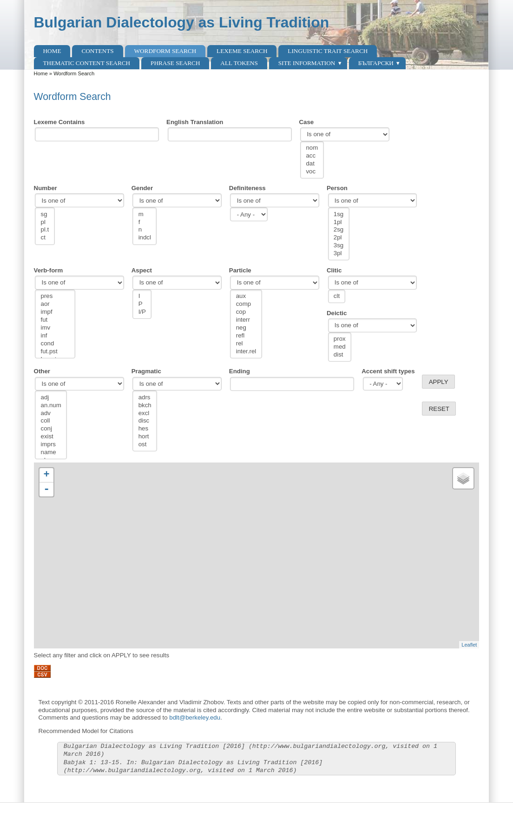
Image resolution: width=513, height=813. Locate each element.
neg (246, 328)
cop (246, 312)
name (51, 452)
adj (51, 398)
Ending (239, 371)
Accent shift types (388, 371)
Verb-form (48, 270)
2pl (338, 238)
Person (337, 188)
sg (45, 214)
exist (51, 437)
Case (306, 122)
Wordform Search (165, 50)
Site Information (306, 62)
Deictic (337, 313)
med (340, 347)
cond (55, 344)
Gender (142, 188)
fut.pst (55, 352)
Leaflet (469, 645)
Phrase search (175, 62)
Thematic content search (87, 62)
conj (51, 429)
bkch (145, 406)
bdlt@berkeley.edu (194, 717)
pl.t (45, 230)
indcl (145, 238)
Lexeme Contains (59, 122)
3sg (338, 246)
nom (312, 148)
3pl (338, 254)
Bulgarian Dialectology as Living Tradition (181, 22)
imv (55, 328)
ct (45, 238)
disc (145, 421)
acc (312, 156)
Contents (97, 50)
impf (55, 312)
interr (246, 320)
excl (145, 413)
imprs (51, 445)
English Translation (194, 122)
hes (145, 429)
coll (51, 421)
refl (246, 336)
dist (340, 355)
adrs (145, 398)
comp (246, 304)
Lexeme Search (242, 50)
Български (376, 62)
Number (45, 188)
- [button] (46, 489)
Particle (240, 270)
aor (55, 304)
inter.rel (246, 352)
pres (55, 296)
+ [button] (46, 475)
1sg (338, 214)
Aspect (142, 270)
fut (55, 320)
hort (145, 437)
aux (246, 296)
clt (337, 296)
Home (52, 50)
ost (145, 445)
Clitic (334, 270)
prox (340, 339)
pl (45, 222)
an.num (51, 406)
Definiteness (247, 188)
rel (246, 344)
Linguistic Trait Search (328, 50)
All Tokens (238, 62)
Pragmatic (146, 371)
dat (312, 164)
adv (51, 413)
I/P (142, 312)
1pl (338, 222)
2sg (338, 230)
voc (312, 172)
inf (55, 336)
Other (42, 371)
